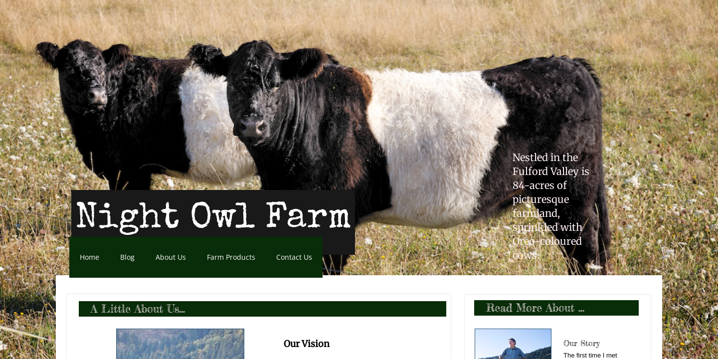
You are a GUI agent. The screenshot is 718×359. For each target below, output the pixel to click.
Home (89, 257)
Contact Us (294, 257)
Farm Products (231, 257)
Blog (127, 257)
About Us (171, 257)
